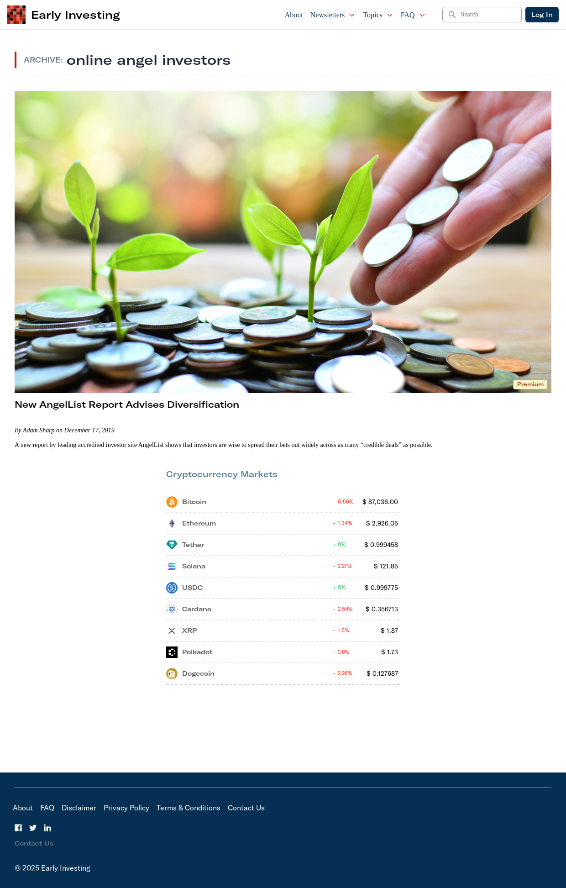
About (294, 15)
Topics (378, 15)
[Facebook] (18, 827)
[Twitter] (33, 827)
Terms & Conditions (188, 807)
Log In (542, 15)
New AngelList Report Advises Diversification (127, 404)
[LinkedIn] (47, 827)
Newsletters (333, 15)
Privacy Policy (126, 807)
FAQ (413, 15)
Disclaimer (79, 807)
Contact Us (246, 807)
